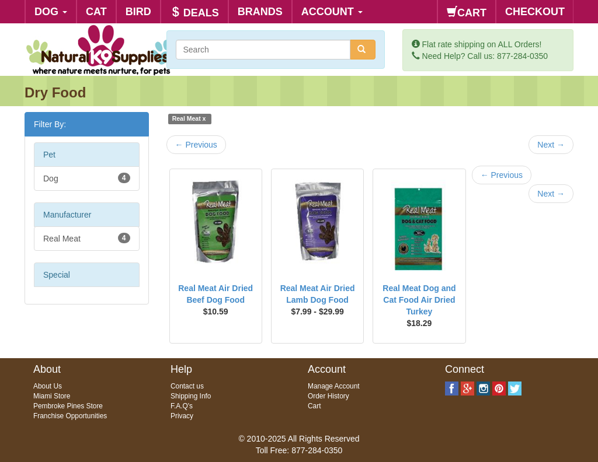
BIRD (138, 12)
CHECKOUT (535, 12)
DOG (50, 12)
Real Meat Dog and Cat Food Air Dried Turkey (419, 300)
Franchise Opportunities (70, 416)
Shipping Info (191, 396)
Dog (86, 178)
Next (551, 144)
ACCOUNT (332, 12)
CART (466, 12)
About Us (47, 386)
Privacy (182, 416)
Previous (196, 144)
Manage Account (334, 386)
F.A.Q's (182, 406)
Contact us (187, 386)
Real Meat (86, 238)
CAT (96, 12)
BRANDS (260, 12)
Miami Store (51, 396)
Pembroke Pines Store (68, 406)
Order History (328, 396)
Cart (314, 406)
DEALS (194, 12)
